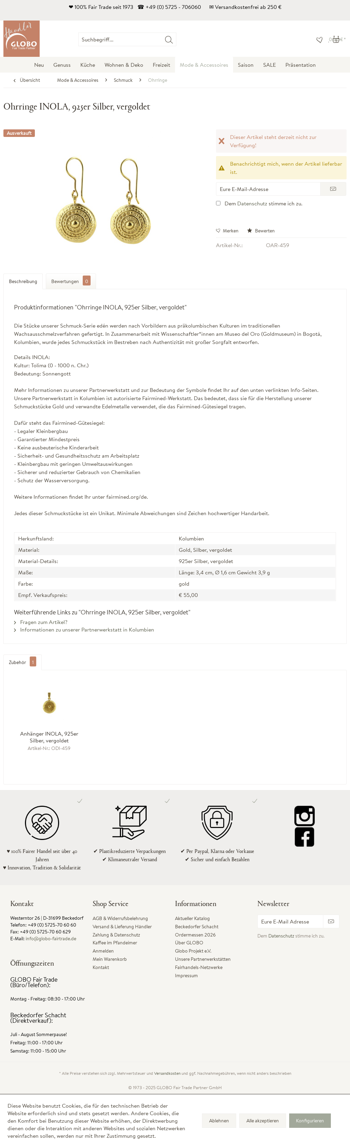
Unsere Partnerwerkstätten (203, 959)
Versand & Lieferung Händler (122, 926)
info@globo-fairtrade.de (51, 938)
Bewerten (261, 230)
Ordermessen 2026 (195, 934)
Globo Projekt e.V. (193, 950)
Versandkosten (167, 1073)
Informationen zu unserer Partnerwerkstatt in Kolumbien (84, 629)
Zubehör (22, 662)
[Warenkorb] (337, 39)
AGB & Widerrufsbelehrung (120, 918)
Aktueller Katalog (192, 918)
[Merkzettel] (318, 39)
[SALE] (269, 65)
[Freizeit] (161, 65)
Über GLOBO (189, 942)
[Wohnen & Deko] (124, 65)
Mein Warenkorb (110, 959)
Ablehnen (219, 1120)
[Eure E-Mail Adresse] (290, 921)
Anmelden (103, 950)
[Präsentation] (301, 65)
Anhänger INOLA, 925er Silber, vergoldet (49, 737)
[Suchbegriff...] (127, 39)
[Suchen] (169, 39)
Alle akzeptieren (262, 1120)
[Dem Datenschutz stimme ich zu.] (218, 203)
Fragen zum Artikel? (40, 622)
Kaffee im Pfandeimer (115, 942)
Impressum (186, 975)
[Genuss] (62, 65)
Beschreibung (23, 281)
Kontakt (101, 967)
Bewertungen (71, 280)
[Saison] (245, 65)
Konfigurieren (310, 1120)
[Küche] (88, 65)
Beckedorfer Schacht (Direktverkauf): (38, 1018)
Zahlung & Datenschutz (116, 934)
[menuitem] (176, 39)
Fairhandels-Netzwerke (199, 967)
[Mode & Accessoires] (204, 65)
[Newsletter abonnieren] (331, 921)
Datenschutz (252, 203)
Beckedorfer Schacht (196, 926)
